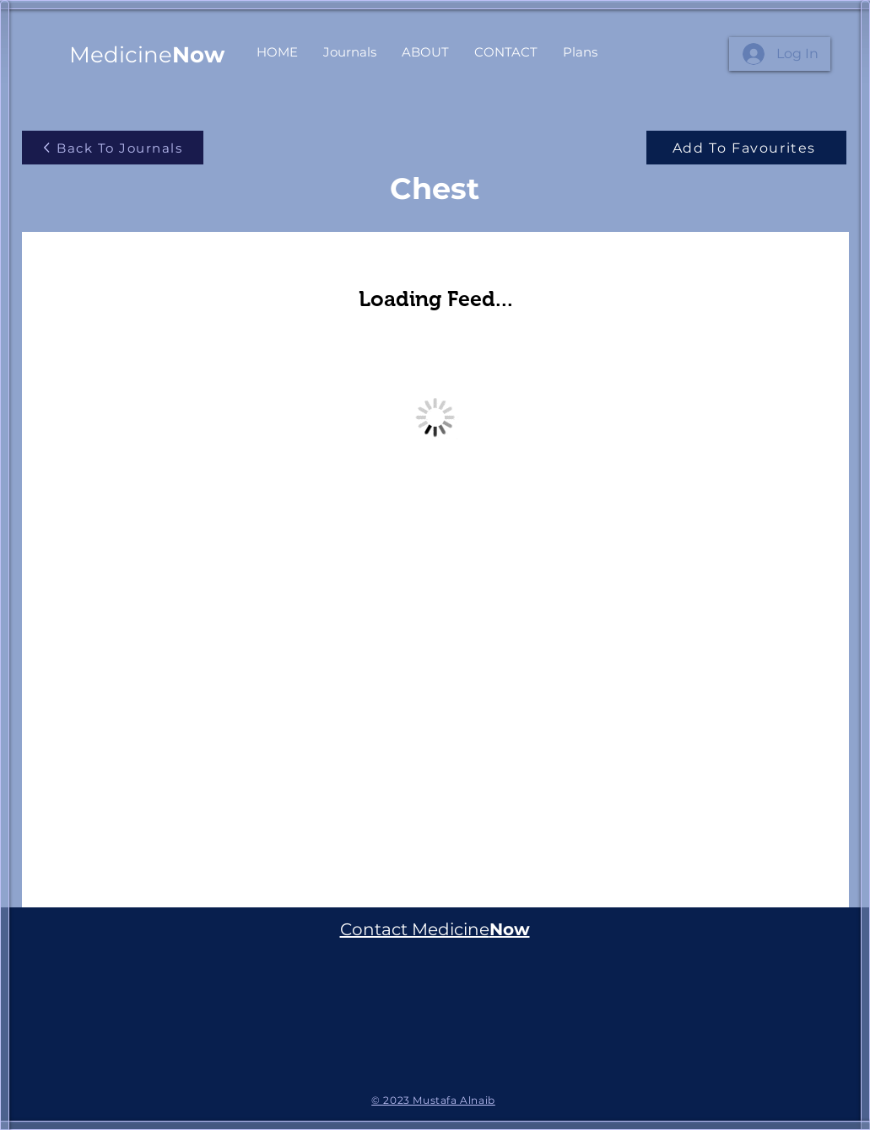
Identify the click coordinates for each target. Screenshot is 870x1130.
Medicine (146, 54)
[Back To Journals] (112, 147)
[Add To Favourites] (746, 147)
